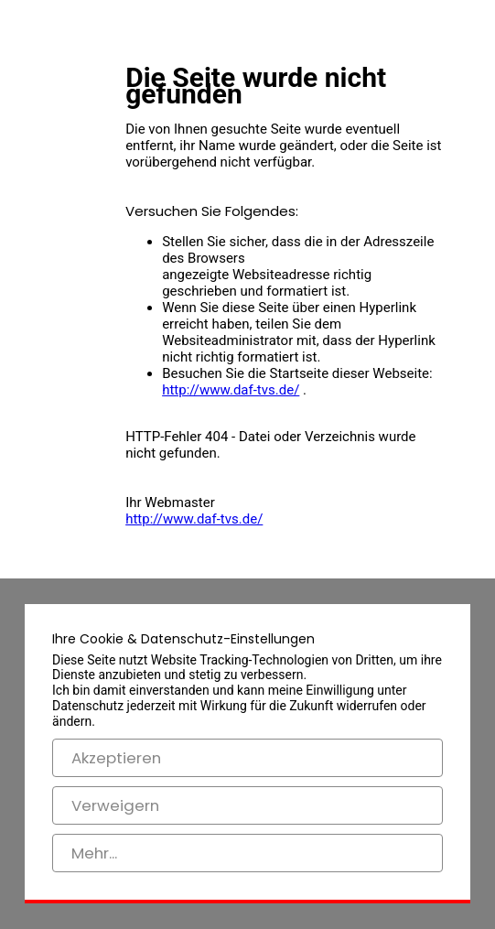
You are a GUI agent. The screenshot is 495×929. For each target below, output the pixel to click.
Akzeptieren (116, 758)
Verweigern (115, 805)
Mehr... (94, 853)
